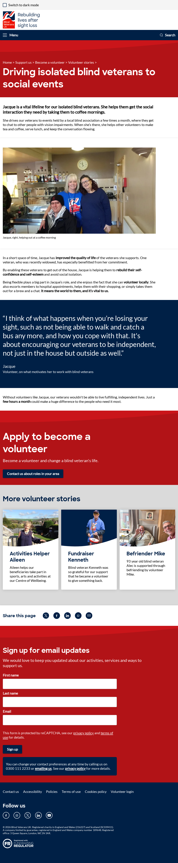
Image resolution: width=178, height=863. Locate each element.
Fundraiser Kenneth (81, 557)
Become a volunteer (50, 62)
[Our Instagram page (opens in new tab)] (17, 815)
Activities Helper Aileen (30, 557)
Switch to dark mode (23, 5)
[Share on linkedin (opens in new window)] (67, 615)
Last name (10, 693)
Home (7, 62)
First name (11, 675)
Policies (52, 791)
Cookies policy (96, 791)
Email (7, 711)
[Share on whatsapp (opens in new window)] (78, 615)
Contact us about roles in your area (33, 474)
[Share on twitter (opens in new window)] (46, 615)
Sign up (12, 749)
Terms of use (71, 791)
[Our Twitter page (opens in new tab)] (27, 815)
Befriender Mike (146, 554)
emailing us (43, 768)
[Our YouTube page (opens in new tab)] (49, 815)
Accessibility (32, 791)
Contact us (11, 791)
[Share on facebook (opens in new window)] (56, 615)
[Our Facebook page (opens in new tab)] (6, 815)
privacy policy (83, 733)
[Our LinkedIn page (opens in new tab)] (38, 815)
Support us (23, 62)
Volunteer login (122, 791)
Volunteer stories (81, 62)
